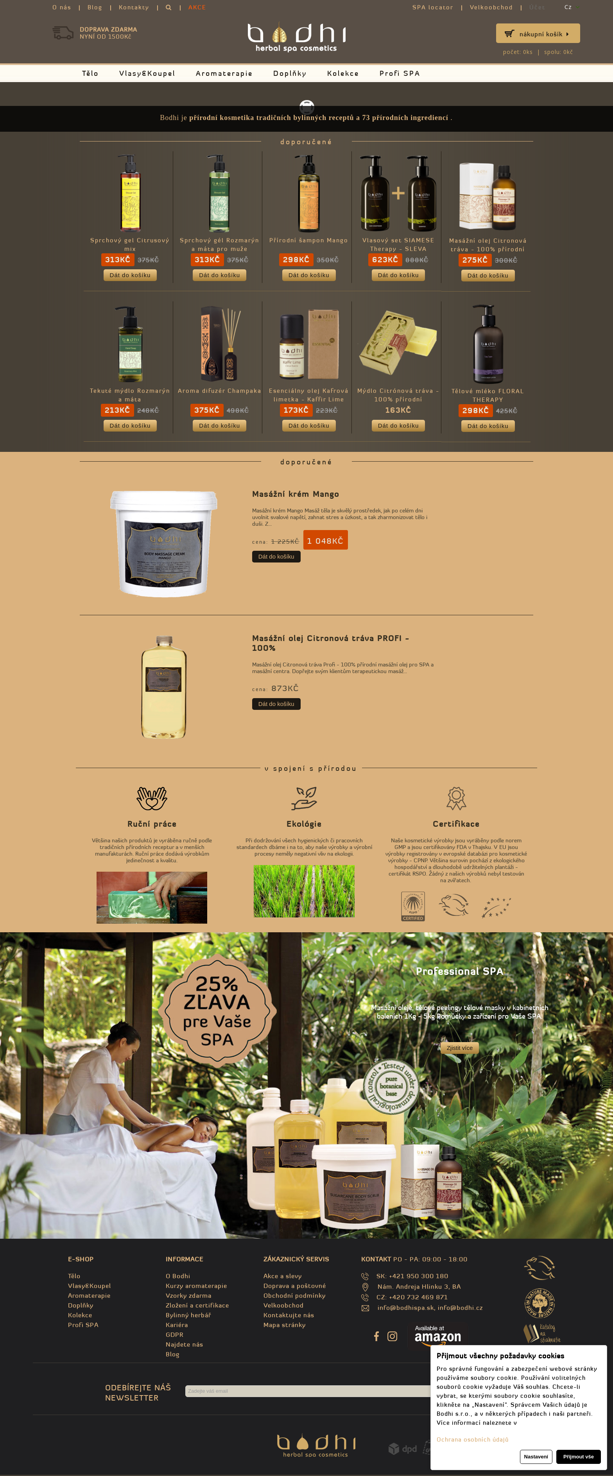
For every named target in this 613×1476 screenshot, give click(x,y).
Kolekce (343, 73)
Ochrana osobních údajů (473, 1439)
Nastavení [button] (536, 1457)
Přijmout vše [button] (578, 1457)
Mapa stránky (284, 1326)
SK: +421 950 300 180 (412, 1277)
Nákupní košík (544, 34)
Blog (95, 7)
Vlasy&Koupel (147, 73)
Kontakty (134, 7)
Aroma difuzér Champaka (220, 392)
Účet (537, 7)
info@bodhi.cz (460, 1309)
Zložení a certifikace (197, 1306)
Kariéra (177, 1326)
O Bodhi (178, 1277)
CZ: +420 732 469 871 (412, 1298)
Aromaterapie (224, 73)
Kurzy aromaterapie (196, 1287)
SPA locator (432, 7)
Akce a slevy (282, 1277)
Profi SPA (400, 73)
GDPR (174, 1336)
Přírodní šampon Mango (310, 241)
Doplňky (290, 73)
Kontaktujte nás (288, 1316)
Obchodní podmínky (294, 1296)
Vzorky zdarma (189, 1296)
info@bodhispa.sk (406, 1309)
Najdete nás (184, 1345)
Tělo (90, 73)
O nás (61, 7)
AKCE (197, 7)
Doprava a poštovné (294, 1287)
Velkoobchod (491, 7)
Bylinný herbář (188, 1316)
